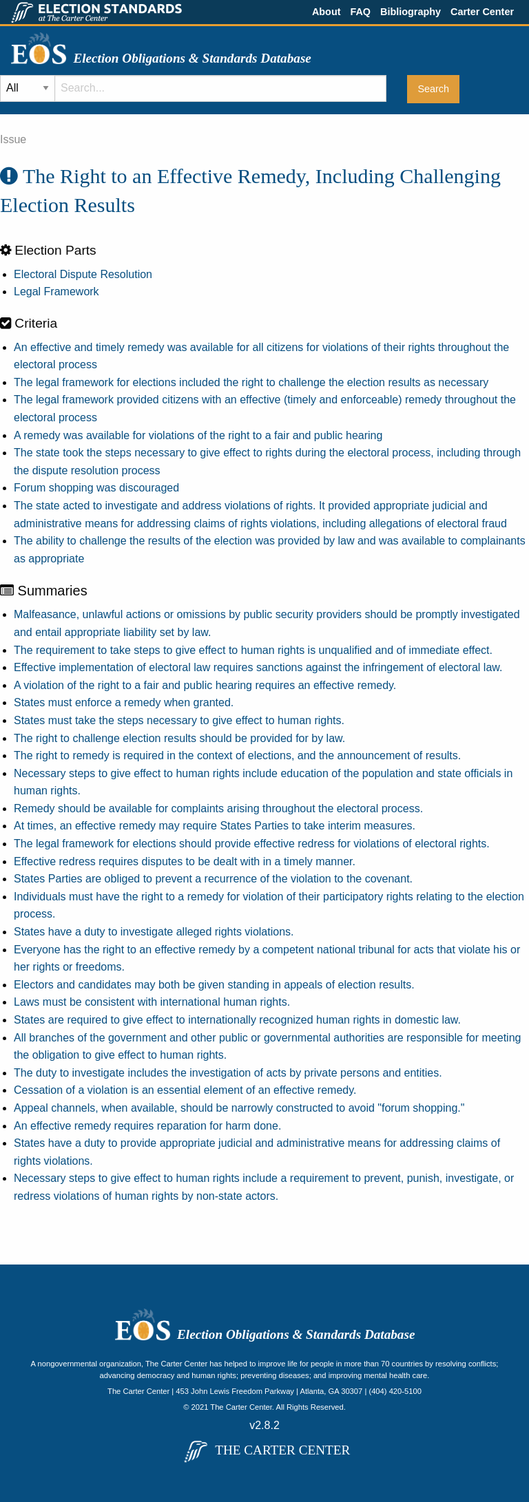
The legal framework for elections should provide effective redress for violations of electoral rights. (252, 843)
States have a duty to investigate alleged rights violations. (153, 932)
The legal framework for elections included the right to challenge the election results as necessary (251, 382)
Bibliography (410, 11)
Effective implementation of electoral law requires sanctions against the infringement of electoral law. (258, 667)
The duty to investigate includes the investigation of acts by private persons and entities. (228, 1073)
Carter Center (482, 11)
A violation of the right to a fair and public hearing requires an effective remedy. (205, 685)
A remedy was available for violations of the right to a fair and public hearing (198, 435)
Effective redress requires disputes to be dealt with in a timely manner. (184, 861)
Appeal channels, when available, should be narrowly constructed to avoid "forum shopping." (239, 1108)
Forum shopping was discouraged (96, 488)
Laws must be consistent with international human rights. (152, 1002)
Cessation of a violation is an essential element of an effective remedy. (185, 1090)
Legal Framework (56, 291)
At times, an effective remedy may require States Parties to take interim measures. (214, 826)
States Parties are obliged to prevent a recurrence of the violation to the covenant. (213, 879)
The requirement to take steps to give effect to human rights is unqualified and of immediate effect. (253, 650)
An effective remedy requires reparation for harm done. (147, 1126)
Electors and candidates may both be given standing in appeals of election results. (214, 985)
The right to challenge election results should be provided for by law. (179, 738)
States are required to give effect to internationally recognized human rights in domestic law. (237, 1020)
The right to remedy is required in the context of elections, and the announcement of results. (237, 755)
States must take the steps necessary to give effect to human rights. (179, 720)
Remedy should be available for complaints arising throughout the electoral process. (218, 808)
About (326, 11)
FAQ (360, 11)
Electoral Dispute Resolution (83, 274)
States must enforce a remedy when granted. (124, 702)
